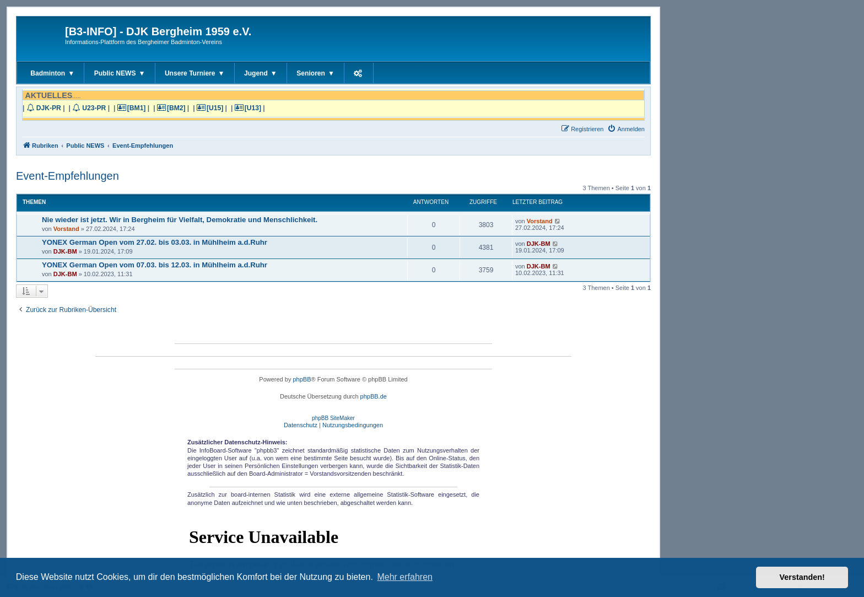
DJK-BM (65, 251)
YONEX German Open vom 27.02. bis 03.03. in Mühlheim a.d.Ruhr (154, 242)
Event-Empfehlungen (67, 176)
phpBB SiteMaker (333, 418)
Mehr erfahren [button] (405, 577)
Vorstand (66, 228)
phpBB (302, 379)
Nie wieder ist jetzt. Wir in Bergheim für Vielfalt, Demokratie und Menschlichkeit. (179, 220)
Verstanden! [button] (802, 577)
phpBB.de (373, 396)
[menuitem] (626, 129)
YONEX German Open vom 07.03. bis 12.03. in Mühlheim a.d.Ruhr (154, 265)
